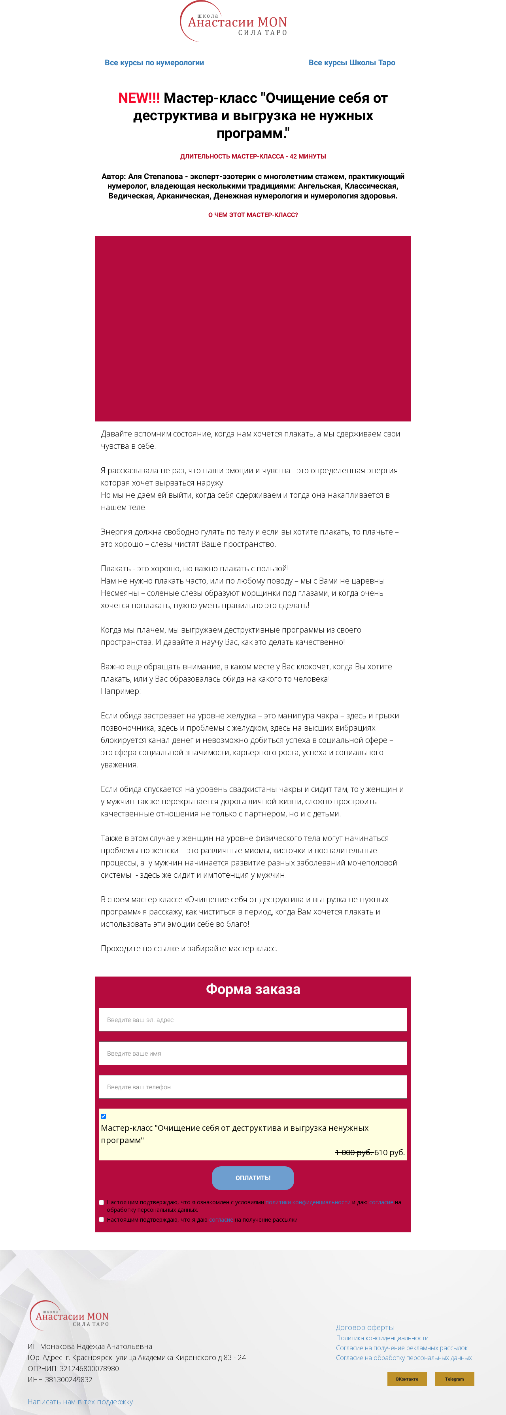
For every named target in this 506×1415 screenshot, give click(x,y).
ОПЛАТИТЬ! (253, 1178)
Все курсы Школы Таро (352, 62)
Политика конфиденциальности (382, 1338)
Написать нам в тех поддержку (80, 1401)
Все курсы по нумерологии (154, 62)
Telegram (454, 1379)
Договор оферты (365, 1327)
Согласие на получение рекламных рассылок (402, 1347)
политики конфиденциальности (308, 1202)
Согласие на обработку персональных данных (404, 1357)
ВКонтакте (407, 1379)
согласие (381, 1202)
